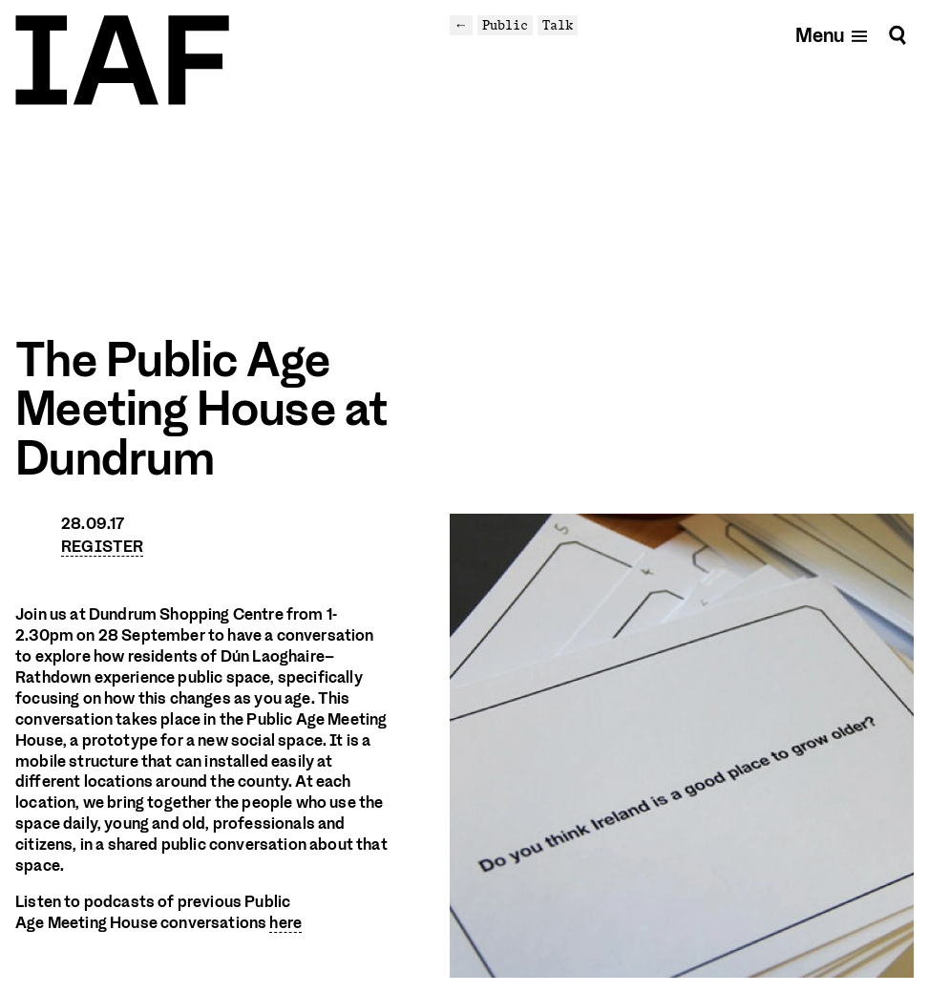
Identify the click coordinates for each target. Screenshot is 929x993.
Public (505, 24)
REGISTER (102, 547)
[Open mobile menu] (832, 35)
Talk (557, 24)
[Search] (897, 35)
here (285, 923)
